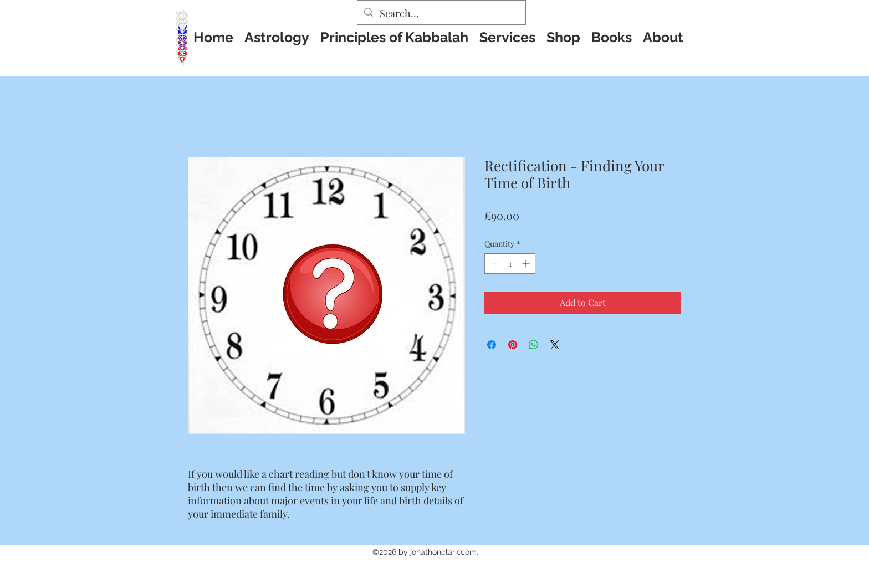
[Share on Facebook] (491, 344)
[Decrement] (493, 263)
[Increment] (527, 263)
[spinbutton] (510, 263)
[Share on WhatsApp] (533, 344)
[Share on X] (554, 344)
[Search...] (441, 14)
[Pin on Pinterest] (512, 344)
